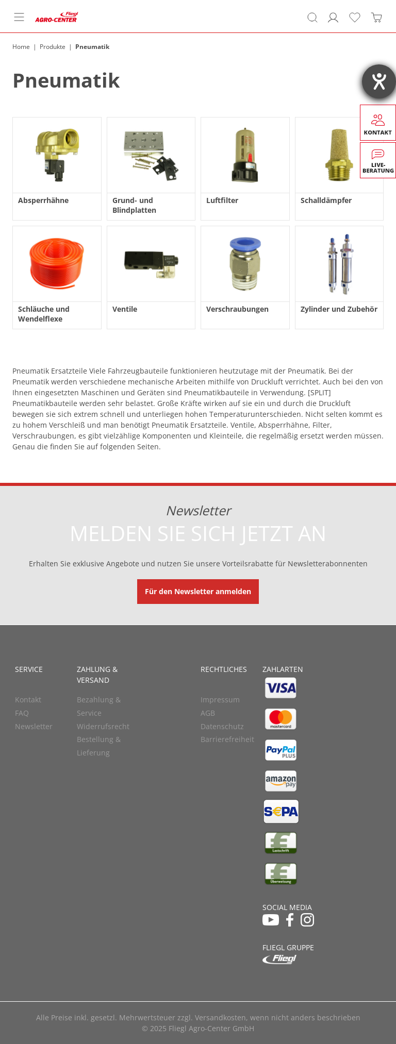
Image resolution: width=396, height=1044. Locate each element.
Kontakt (28, 699)
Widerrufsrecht (103, 726)
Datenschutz (222, 726)
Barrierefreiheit (227, 739)
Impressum (220, 699)
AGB (208, 713)
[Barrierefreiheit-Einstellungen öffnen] (379, 81)
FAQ (22, 713)
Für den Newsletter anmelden (198, 591)
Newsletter (34, 726)
